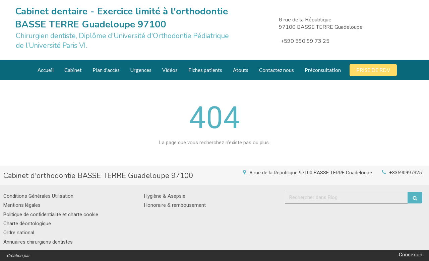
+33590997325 (405, 173)
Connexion (410, 255)
